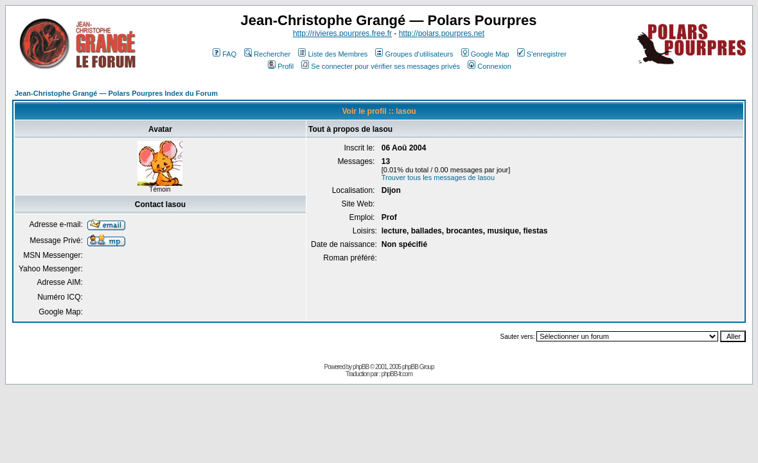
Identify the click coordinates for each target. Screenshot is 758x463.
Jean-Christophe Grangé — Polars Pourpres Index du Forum (116, 93)
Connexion (489, 66)
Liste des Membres (332, 54)
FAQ (224, 54)
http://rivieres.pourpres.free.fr (342, 33)
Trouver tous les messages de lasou (438, 177)
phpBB (361, 366)
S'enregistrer (542, 54)
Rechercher (267, 54)
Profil (281, 66)
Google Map (485, 54)
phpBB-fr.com (396, 373)
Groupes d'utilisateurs (414, 54)
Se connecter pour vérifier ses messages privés (380, 66)
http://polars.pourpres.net (441, 33)
